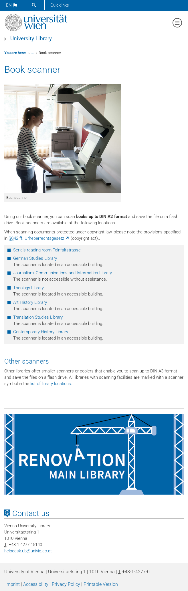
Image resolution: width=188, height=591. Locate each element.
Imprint (12, 584)
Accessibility (35, 584)
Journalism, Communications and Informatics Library (62, 272)
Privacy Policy (66, 584)
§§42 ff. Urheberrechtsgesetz (39, 238)
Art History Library (30, 302)
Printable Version (101, 584)
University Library (31, 38)
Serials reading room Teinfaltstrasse (47, 250)
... (32, 53)
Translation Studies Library (38, 317)
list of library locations (50, 383)
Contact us (27, 513)
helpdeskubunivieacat (28, 551)
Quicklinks (59, 5)
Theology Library (28, 287)
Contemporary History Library (40, 331)
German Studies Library (35, 258)
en (11, 5)
